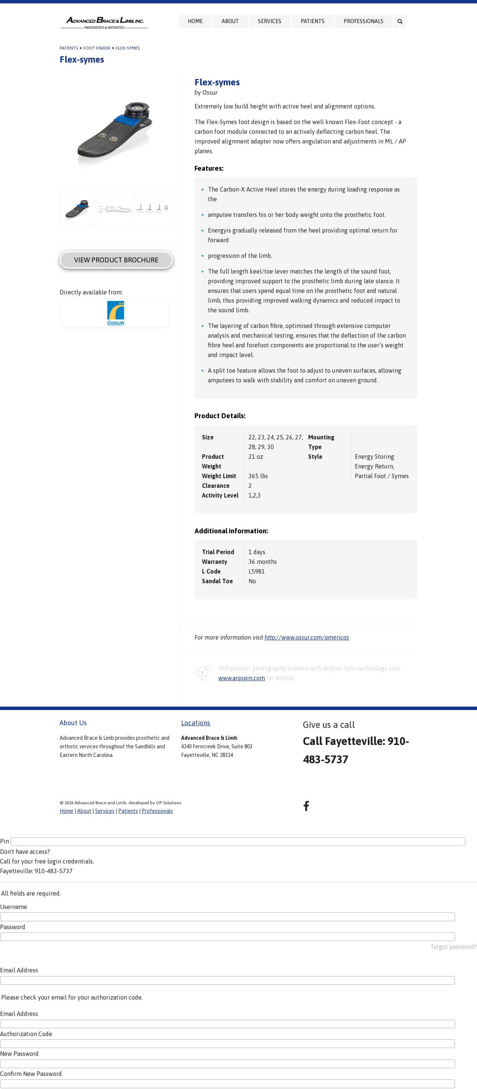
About (230, 21)
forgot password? (454, 946)
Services (269, 21)
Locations (195, 723)
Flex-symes (128, 48)
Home (195, 21)
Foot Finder (96, 48)
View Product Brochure (116, 260)
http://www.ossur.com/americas (307, 637)
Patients (313, 21)
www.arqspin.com (241, 678)
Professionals (363, 21)
